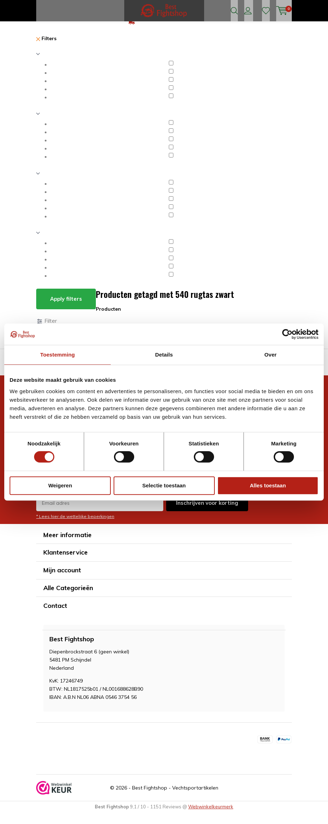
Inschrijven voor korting (207, 513)
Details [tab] (164, 355)
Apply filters (66, 310)
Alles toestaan (268, 485)
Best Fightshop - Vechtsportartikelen (175, 799)
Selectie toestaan (164, 485)
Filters (46, 50)
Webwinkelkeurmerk (210, 818)
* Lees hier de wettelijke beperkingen (75, 527)
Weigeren (60, 485)
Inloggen (248, 10)
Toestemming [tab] (57, 355)
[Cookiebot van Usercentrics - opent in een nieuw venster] (287, 334)
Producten (108, 320)
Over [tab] (270, 355)
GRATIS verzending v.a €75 (168, 33)
